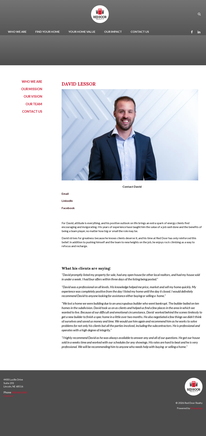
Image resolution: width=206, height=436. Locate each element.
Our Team (34, 104)
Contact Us (140, 31)
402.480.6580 (19, 392)
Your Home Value (81, 31)
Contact (8, 395)
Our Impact (113, 31)
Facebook (68, 208)
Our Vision (33, 96)
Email (65, 193)
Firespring (196, 408)
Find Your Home (47, 31)
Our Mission (31, 89)
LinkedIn (67, 200)
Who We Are (17, 31)
